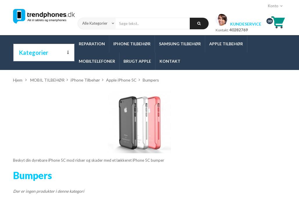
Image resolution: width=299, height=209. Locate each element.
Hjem (17, 80)
